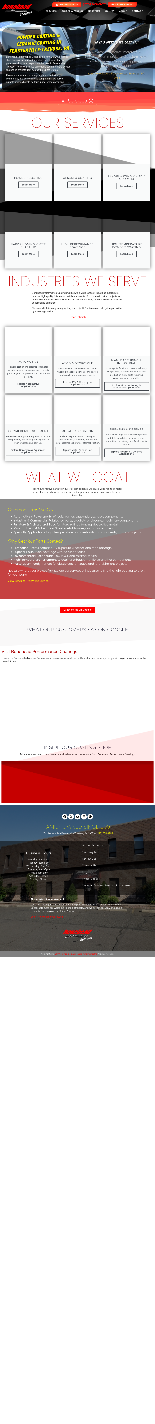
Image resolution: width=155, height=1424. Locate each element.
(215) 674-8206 (94, 3)
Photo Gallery (91, 878)
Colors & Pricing (72, 11)
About (123, 11)
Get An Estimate (92, 845)
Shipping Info (91, 852)
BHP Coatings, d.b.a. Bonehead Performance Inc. (76, 953)
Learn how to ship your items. (47, 916)
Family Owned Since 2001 (78, 827)
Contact (137, 11)
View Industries (38, 581)
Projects (87, 872)
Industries (94, 11)
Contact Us (89, 865)
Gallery (110, 11)
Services (51, 11)
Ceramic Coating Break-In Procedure (106, 885)
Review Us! (89, 858)
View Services (16, 581)
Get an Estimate (77, 317)
